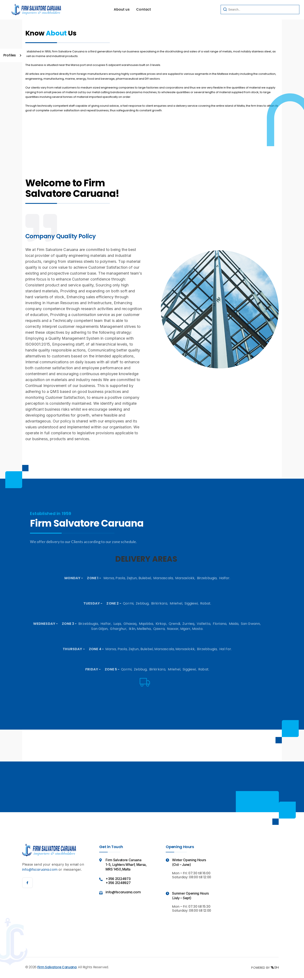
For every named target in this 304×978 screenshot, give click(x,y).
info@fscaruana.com (39, 869)
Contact (143, 9)
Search (283, 9)
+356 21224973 (118, 879)
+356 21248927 (118, 883)
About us (121, 9)
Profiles (9, 55)
